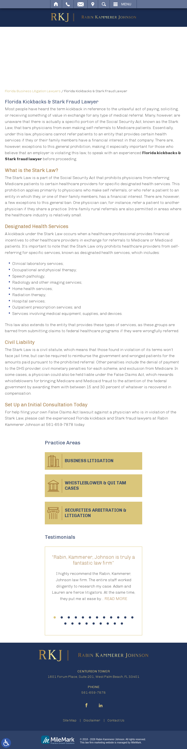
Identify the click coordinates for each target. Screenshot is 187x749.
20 (115, 623)
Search (104, 4)
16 (86, 623)
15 (79, 623)
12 (132, 617)
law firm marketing (95, 742)
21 (122, 623)
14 (72, 623)
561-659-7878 (93, 692)
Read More (115, 598)
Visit (93, 4)
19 (108, 623)
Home (56, 4)
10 (118, 617)
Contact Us (115, 720)
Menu (126, 4)
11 (125, 617)
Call (68, 4)
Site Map (69, 720)
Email (80, 4)
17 (94, 623)
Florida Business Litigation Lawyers (33, 91)
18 (101, 623)
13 (65, 623)
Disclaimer (92, 720)
